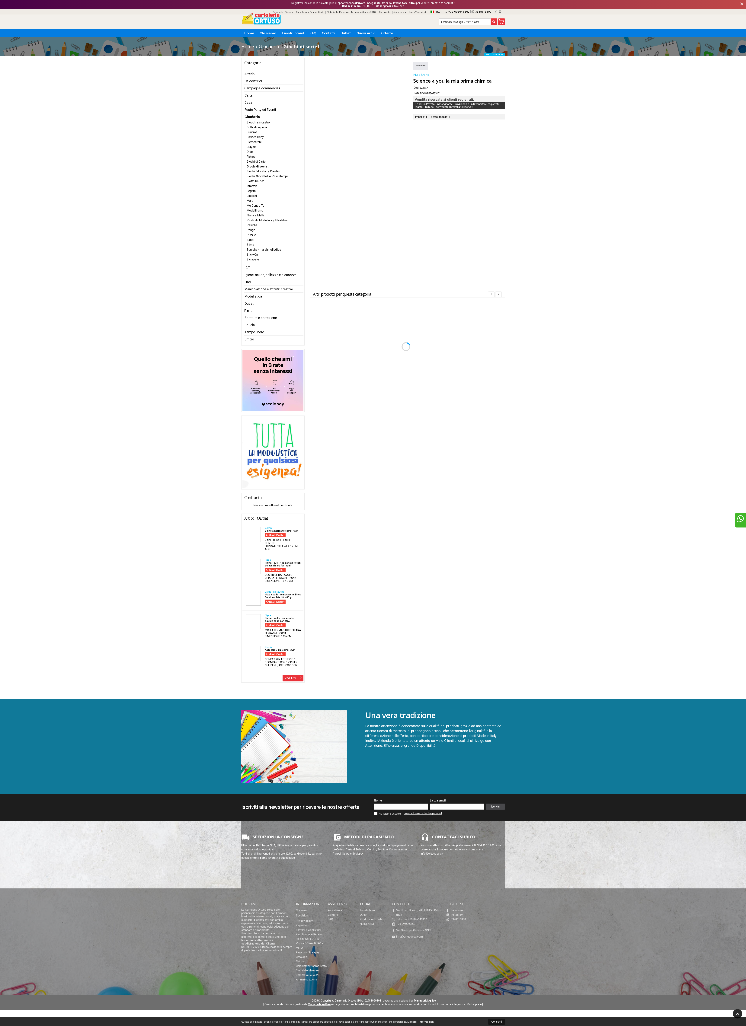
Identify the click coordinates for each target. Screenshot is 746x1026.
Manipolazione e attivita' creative (269, 289)
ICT (247, 268)
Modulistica (253, 296)
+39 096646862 (456, 11)
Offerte (387, 33)
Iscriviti (495, 806)
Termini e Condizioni (308, 930)
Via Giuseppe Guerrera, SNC (411, 930)
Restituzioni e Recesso (310, 934)
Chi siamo (268, 33)
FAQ (313, 33)
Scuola (250, 325)
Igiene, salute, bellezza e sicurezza (270, 275)
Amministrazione (306, 979)
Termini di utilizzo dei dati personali (423, 813)
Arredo (250, 74)
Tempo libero (254, 332)
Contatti (328, 33)
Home (249, 33)
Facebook (455, 910)
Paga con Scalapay (307, 952)
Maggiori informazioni (420, 1021)
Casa (248, 102)
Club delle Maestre (338, 12)
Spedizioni (302, 915)
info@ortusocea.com (407, 936)
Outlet (346, 33)
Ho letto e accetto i (388, 813)
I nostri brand (293, 33)
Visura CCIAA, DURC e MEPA (309, 946)
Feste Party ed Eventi (260, 110)
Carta (248, 95)
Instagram (455, 914)
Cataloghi (302, 957)
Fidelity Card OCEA (307, 939)
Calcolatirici (253, 81)
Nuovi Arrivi (366, 33)
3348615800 (481, 11)
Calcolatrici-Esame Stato (310, 12)
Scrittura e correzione (261, 318)
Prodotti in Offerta (371, 919)
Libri (248, 282)
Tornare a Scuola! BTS (363, 12)
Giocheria (252, 117)
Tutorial (289, 12)
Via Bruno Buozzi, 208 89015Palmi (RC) (416, 912)
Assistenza (399, 12)
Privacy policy (304, 920)
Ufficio (249, 339)
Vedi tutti (293, 677)
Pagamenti (302, 925)
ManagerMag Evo (425, 1000)
